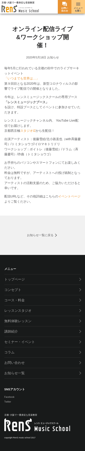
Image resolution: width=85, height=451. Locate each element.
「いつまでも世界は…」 (21, 78)
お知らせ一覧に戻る (40, 235)
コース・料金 (14, 300)
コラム (9, 352)
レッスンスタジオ (18, 310)
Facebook (9, 397)
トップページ (14, 279)
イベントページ (69, 196)
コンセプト (12, 290)
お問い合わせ (14, 363)
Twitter (7, 402)
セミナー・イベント (19, 342)
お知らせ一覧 (14, 373)
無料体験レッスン (18, 321)
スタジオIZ (28, 130)
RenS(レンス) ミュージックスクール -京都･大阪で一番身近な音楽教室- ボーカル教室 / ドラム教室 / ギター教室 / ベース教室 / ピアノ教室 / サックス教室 (20, 9)
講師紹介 (11, 331)
